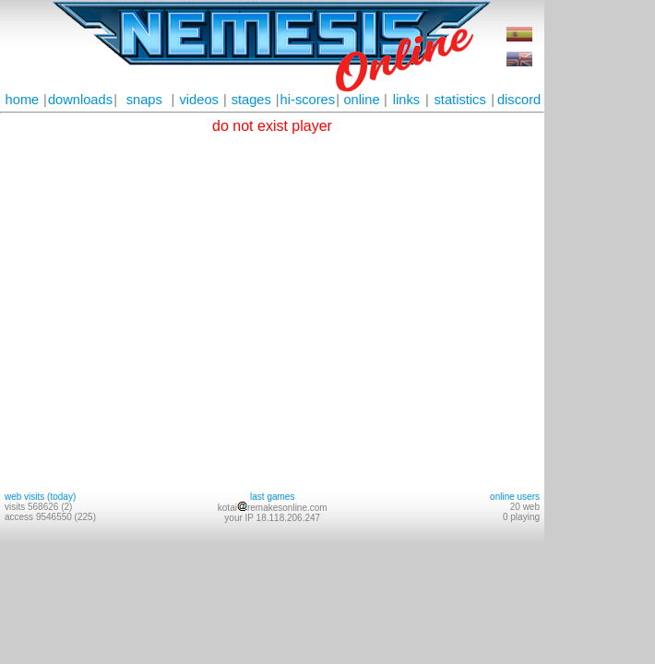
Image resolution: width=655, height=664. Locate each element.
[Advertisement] (599, 276)
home (23, 99)
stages (251, 99)
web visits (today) (40, 497)
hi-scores (307, 99)
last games (272, 497)
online (361, 99)
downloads (80, 99)
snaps (144, 99)
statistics (460, 99)
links (406, 99)
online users (515, 497)
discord (519, 99)
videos (199, 99)
